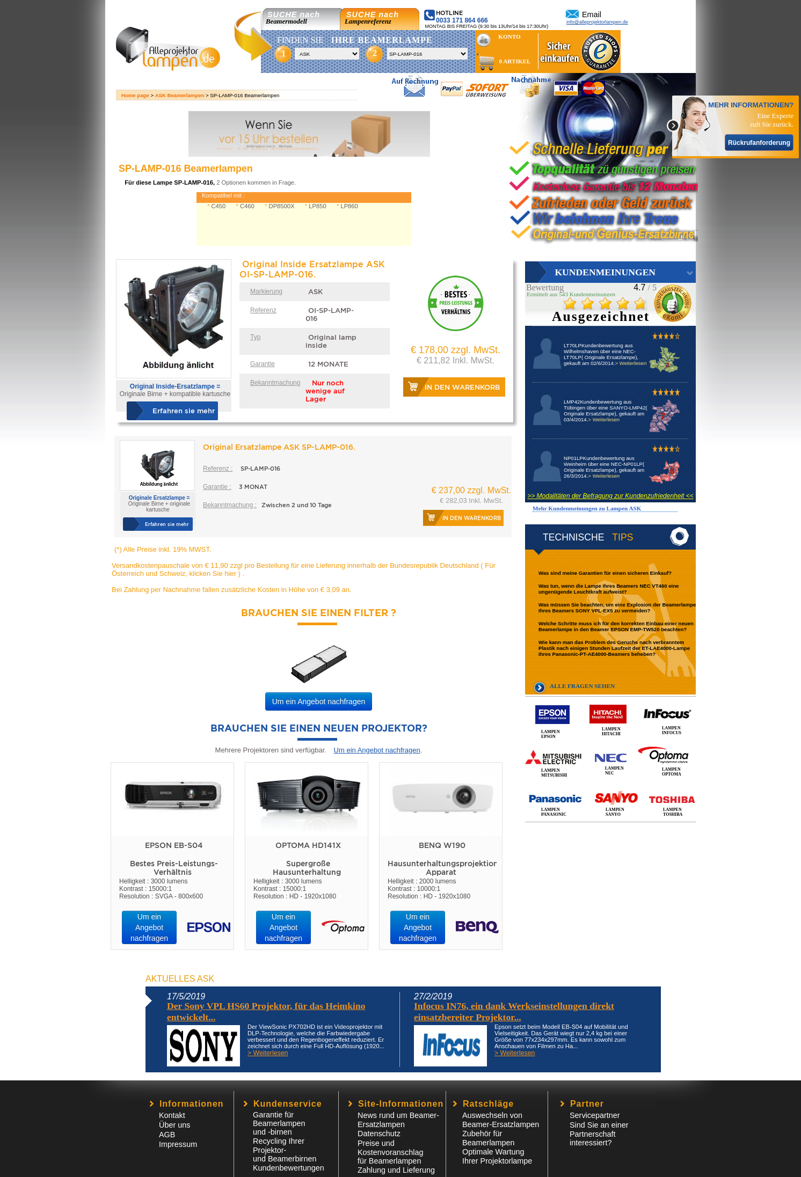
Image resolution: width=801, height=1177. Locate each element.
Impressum (178, 1144)
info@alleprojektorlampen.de (597, 22)
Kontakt (172, 1115)
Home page (135, 95)
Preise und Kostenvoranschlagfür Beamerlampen (390, 1152)
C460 (247, 206)
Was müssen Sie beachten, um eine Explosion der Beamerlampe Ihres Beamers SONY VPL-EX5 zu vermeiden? (617, 607)
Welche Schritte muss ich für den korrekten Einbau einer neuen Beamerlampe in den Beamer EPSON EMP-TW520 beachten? (616, 626)
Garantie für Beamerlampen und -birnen (279, 1123)
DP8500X (282, 206)
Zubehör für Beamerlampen (488, 1138)
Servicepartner (595, 1115)
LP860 (349, 206)
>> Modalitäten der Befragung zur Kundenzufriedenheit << (610, 496)
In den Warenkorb (462, 387)
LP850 (317, 206)
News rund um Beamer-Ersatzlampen (398, 1120)
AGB (167, 1134)
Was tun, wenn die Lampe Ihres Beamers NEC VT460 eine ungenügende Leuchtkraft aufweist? (608, 589)
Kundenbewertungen (288, 1168)
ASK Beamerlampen (180, 95)
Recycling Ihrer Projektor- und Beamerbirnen (284, 1150)
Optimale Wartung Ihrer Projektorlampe (497, 1156)
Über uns (174, 1125)
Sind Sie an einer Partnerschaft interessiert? (599, 1134)
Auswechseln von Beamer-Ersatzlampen (500, 1120)
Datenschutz (379, 1133)
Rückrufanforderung (759, 143)
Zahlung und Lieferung (396, 1170)
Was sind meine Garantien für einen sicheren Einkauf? (605, 573)
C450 (218, 206)
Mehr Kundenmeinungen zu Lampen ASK (587, 508)
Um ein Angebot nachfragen (319, 701)
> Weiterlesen (630, 363)
